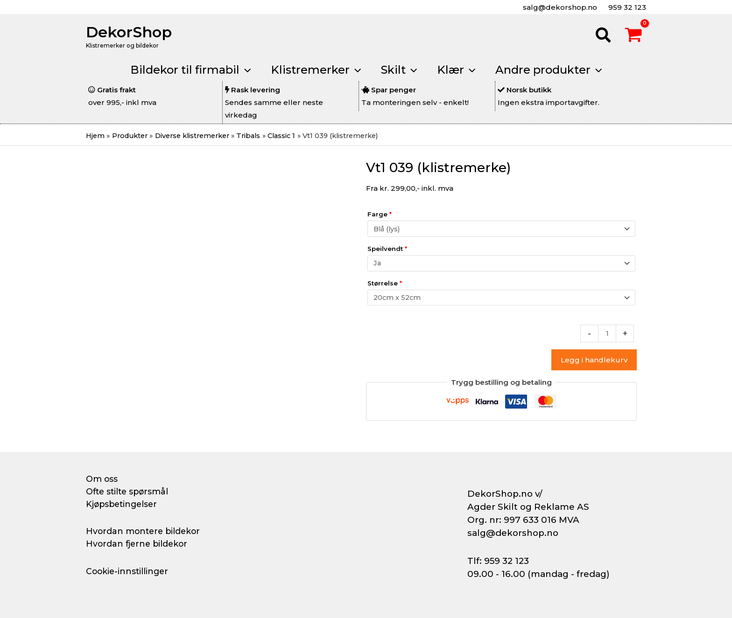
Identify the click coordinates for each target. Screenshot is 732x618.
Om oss (102, 479)
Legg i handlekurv (594, 362)
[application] (240, 70)
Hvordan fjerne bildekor (138, 544)
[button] (604, 36)
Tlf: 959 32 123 (498, 561)
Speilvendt (387, 249)
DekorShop (129, 32)
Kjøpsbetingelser (123, 504)
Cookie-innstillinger (128, 571)
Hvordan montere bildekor (145, 531)
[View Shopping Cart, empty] (633, 36)
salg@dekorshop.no (559, 7)
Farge (379, 214)
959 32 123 (626, 7)
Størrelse (384, 284)
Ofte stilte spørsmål (129, 491)
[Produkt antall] (607, 336)
